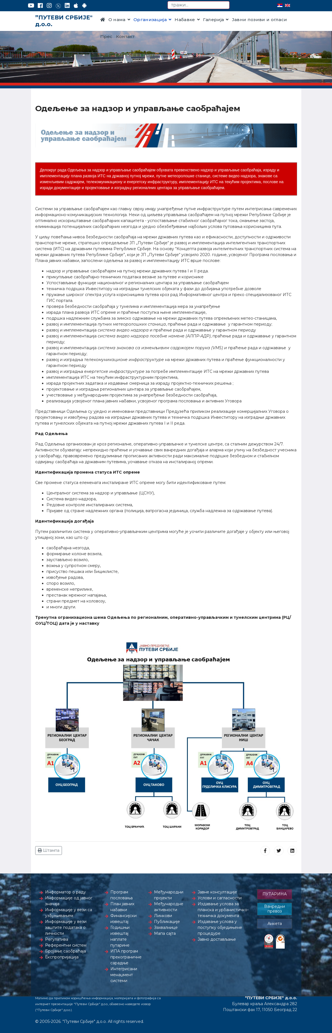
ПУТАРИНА (274, 894)
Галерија (213, 19)
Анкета (275, 923)
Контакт (125, 36)
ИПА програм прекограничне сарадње (126, 957)
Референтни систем (65, 945)
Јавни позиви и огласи (259, 19)
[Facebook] (40, 5)
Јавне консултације (217, 892)
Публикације (167, 921)
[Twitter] (58, 5)
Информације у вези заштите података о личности (65, 927)
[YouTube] (31, 5)
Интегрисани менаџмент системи (123, 974)
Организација (150, 19)
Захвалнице (166, 927)
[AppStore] (76, 5)
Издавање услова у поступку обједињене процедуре (220, 927)
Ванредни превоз (274, 909)
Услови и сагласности (220, 897)
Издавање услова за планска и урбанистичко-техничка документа (223, 909)
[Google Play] (84, 5)
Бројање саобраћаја (65, 951)
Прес (106, 36)
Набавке (185, 19)
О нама (117, 19)
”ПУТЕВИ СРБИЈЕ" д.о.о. (63, 21)
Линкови (163, 915)
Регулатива (56, 939)
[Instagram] (49, 5)
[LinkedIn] (67, 5)
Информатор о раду (65, 892)
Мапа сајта (165, 933)
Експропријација (62, 957)
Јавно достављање (217, 939)
